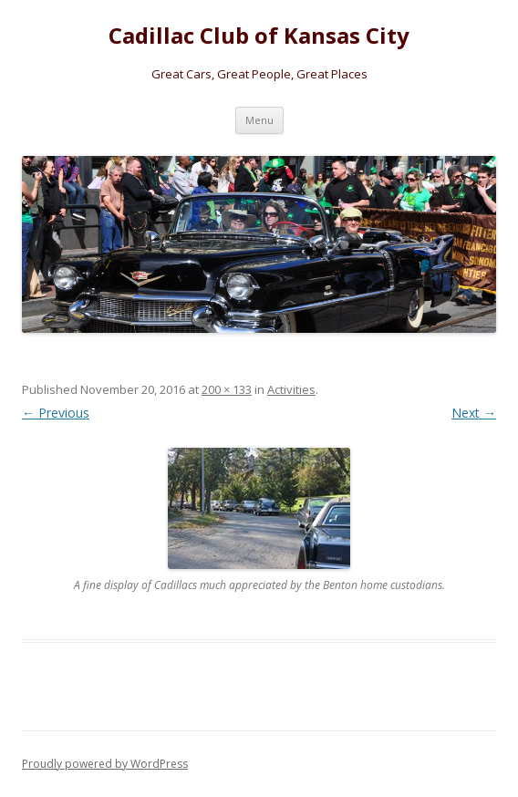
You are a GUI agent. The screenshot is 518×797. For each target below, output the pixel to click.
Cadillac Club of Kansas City (259, 36)
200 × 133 (227, 389)
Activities (291, 389)
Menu (259, 120)
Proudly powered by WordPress (105, 763)
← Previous (55, 412)
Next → (473, 412)
